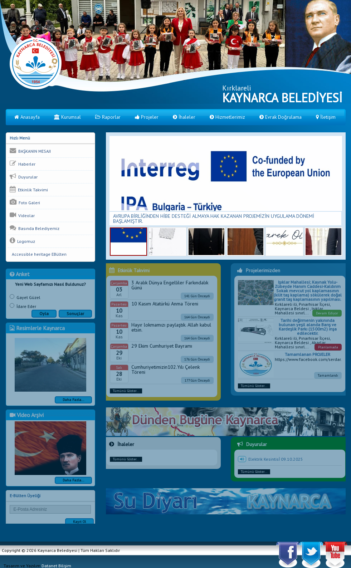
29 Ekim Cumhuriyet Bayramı (158, 346)
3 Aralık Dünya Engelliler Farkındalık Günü (166, 285)
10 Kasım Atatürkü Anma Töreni (161, 303)
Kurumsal (67, 117)
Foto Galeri (25, 202)
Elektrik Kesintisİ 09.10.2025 (278, 459)
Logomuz (22, 241)
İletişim (326, 117)
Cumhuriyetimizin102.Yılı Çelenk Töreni (162, 369)
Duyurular (24, 176)
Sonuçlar (75, 316)
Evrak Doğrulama (280, 117)
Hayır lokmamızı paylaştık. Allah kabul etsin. (168, 327)
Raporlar (108, 117)
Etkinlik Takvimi (29, 189)
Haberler (22, 163)
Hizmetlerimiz (227, 117)
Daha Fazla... (73, 402)
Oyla (44, 316)
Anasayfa (27, 117)
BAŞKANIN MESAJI (30, 150)
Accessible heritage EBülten (38, 254)
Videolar (22, 215)
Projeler (147, 117)
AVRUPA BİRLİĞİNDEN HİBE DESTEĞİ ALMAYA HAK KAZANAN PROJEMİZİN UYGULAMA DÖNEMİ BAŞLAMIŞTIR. (213, 218)
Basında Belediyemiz (34, 228)
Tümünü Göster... (123, 390)
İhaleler (184, 117)
